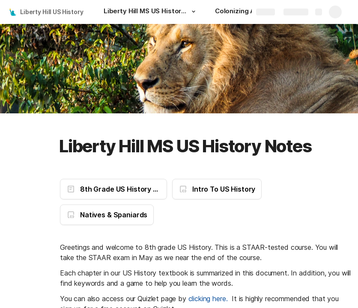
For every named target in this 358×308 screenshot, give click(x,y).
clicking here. (208, 298)
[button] (193, 11)
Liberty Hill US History (52, 11)
